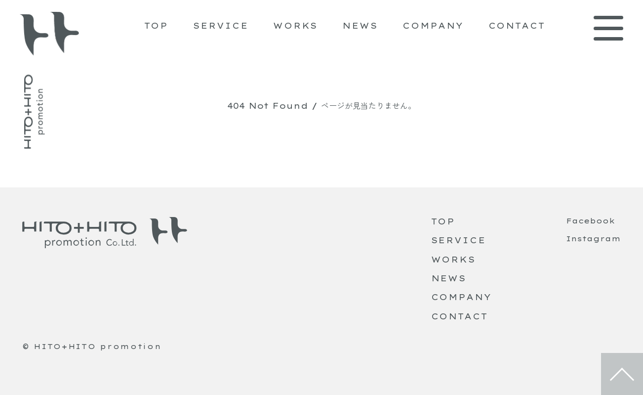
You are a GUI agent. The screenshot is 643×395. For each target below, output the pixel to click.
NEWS (360, 26)
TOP (156, 26)
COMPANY (432, 26)
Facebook (590, 221)
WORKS (295, 26)
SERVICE (220, 26)
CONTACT (516, 26)
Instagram (593, 238)
